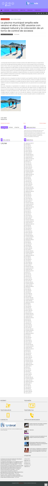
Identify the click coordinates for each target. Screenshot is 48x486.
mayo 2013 (27, 337)
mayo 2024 (27, 164)
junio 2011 (27, 368)
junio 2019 (27, 242)
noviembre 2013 (28, 330)
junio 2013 (27, 336)
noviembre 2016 (28, 283)
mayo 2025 (27, 147)
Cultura (26, 459)
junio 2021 (27, 211)
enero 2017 (27, 280)
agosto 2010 (27, 383)
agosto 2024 (28, 160)
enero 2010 (27, 393)
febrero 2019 (27, 248)
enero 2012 (27, 358)
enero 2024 (27, 168)
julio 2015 (27, 303)
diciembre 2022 (28, 187)
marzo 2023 (27, 182)
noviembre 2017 (28, 268)
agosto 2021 (27, 208)
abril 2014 (27, 323)
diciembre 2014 (28, 313)
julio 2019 (27, 241)
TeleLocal (26, 466)
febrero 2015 (27, 310)
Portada (26, 463)
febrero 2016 (27, 295)
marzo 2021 (27, 215)
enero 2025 (27, 153)
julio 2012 (27, 350)
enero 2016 (27, 296)
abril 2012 (27, 354)
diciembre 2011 (28, 360)
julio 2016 (27, 287)
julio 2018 (27, 256)
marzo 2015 (27, 309)
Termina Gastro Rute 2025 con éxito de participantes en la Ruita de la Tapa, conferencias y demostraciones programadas (11, 472)
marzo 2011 (27, 373)
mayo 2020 (27, 228)
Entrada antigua (43, 123)
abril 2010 (27, 388)
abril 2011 (27, 371)
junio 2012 (27, 351)
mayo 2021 (27, 212)
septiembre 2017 (28, 270)
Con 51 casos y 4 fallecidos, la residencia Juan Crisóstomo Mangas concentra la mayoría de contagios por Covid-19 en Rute (38, 450)
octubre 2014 (28, 316)
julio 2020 (27, 225)
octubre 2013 (28, 331)
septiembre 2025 (28, 143)
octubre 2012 (28, 347)
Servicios (29, 10)
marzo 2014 (27, 324)
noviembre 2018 (28, 252)
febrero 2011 (27, 374)
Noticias (6, 10)
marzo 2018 (27, 262)
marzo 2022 (27, 198)
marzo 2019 (27, 246)
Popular (11, 127)
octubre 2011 (27, 363)
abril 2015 (27, 307)
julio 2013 (27, 334)
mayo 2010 (27, 387)
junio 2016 (27, 289)
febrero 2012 (27, 357)
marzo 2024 (27, 165)
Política (26, 462)
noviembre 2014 (28, 314)
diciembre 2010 (28, 377)
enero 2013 (27, 343)
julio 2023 (27, 177)
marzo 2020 (27, 231)
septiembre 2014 (28, 317)
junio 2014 (27, 320)
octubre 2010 (28, 380)
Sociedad (26, 465)
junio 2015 (27, 304)
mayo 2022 (27, 195)
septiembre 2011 (28, 364)
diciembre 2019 (28, 235)
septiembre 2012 (28, 348)
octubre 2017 (27, 269)
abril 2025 (27, 148)
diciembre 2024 (28, 154)
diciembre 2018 (28, 251)
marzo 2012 (27, 356)
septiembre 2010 (28, 381)
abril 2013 (27, 339)
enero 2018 (27, 265)
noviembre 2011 (28, 361)
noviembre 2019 (28, 236)
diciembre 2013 (28, 329)
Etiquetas (16, 127)
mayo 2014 (27, 322)
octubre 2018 (28, 253)
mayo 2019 (27, 243)
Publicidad (38, 10)
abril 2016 (27, 292)
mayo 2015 (27, 306)
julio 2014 (27, 319)
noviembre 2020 (28, 221)
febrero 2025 (28, 151)
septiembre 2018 (28, 255)
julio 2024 (27, 161)
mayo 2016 (27, 290)
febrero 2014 (27, 326)
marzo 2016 (27, 293)
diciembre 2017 (28, 266)
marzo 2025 (27, 150)
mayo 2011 (27, 370)
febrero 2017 (27, 279)
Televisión (31, 430)
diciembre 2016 (28, 282)
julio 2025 (27, 144)
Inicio (2, 13)
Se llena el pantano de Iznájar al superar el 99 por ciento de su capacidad (38, 424)
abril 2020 (27, 229)
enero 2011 (27, 375)
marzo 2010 (27, 390)
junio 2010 (27, 385)
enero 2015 (27, 312)
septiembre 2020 (28, 224)
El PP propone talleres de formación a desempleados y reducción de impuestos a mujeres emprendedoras (38, 443)
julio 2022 (27, 192)
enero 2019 (27, 249)
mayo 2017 (27, 275)
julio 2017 (27, 272)
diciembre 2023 (28, 170)
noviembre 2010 (28, 378)
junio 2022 (27, 194)
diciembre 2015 (28, 297)
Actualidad (4, 127)
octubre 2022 (28, 190)
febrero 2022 (28, 200)
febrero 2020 (28, 232)
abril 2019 (27, 245)
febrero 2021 (27, 217)
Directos (22, 10)
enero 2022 (27, 201)
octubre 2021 (28, 205)
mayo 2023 (27, 180)
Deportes (26, 460)
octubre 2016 (28, 285)
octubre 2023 (28, 173)
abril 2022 (27, 197)
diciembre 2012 (28, 344)
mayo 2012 (27, 353)
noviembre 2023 (28, 171)
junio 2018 (27, 258)
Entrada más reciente (5, 123)
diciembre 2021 (28, 202)
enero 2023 (27, 185)
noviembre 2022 (28, 188)
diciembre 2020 (28, 219)
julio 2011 (27, 367)
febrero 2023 (28, 184)
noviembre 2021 (28, 204)
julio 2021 (27, 209)
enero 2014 (27, 327)
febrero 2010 (27, 391)
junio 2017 (27, 273)
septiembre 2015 (28, 302)
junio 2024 (27, 163)
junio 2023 (27, 178)
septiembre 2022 (28, 191)
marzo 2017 (27, 278)
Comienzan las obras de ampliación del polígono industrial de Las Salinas (38, 437)
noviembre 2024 (28, 155)
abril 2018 (27, 261)
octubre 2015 (28, 300)
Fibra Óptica (14, 10)
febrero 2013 (27, 341)
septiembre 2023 (28, 174)
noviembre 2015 (28, 299)
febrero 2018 (27, 263)
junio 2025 (27, 146)
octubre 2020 (28, 222)
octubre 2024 (28, 157)
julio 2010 (27, 384)
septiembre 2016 (28, 286)
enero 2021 (27, 218)
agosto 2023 (27, 175)
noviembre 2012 (28, 346)
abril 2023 (27, 181)
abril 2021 (27, 214)
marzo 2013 (27, 340)
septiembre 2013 (28, 333)
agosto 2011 (27, 365)
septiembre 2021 (28, 207)
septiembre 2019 (28, 239)
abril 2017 (27, 276)
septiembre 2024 (28, 158)
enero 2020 (27, 234)
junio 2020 (27, 226)
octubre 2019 (28, 238)
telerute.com (21, 483)
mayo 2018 (27, 259)
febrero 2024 (28, 167)
